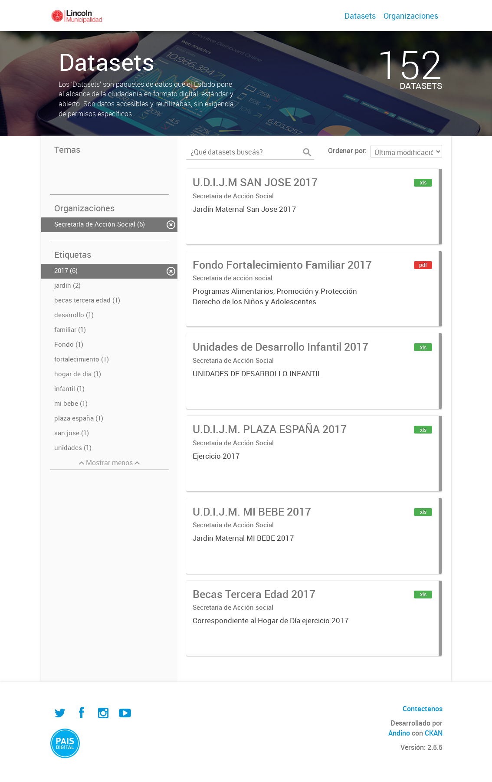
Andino (399, 733)
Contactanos (423, 708)
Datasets (360, 15)
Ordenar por (346, 150)
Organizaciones (411, 15)
